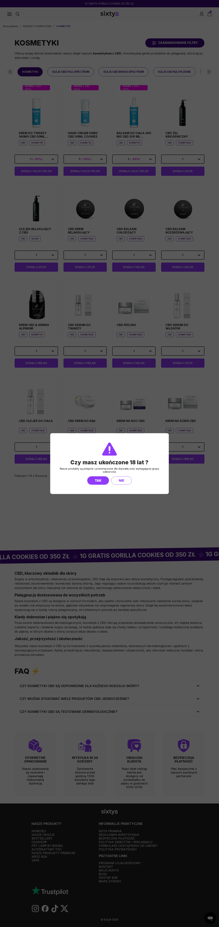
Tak (98, 480)
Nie (121, 480)
